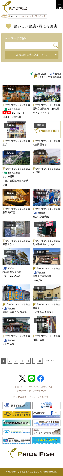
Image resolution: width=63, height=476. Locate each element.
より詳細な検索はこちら (31, 54)
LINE (31, 378)
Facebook (40, 378)
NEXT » (50, 360)
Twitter (22, 378)
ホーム (14, 16)
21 (39, 360)
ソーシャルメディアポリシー (31, 390)
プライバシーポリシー (40, 387)
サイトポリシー (18, 387)
